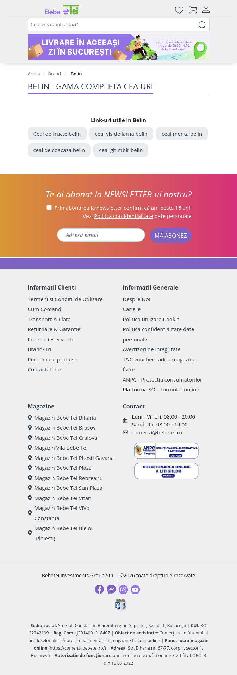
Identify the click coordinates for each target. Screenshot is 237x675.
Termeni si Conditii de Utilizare (65, 299)
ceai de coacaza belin (59, 149)
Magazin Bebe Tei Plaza (60, 467)
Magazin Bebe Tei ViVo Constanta (59, 513)
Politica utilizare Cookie (151, 319)
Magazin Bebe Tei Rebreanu (65, 477)
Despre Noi (136, 299)
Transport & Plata (49, 319)
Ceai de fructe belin (57, 133)
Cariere (132, 308)
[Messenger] (111, 589)
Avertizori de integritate (152, 349)
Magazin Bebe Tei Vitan (60, 497)
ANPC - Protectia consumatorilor (162, 379)
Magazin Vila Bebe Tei (58, 447)
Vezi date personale (137, 215)
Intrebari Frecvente (51, 339)
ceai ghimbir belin (121, 149)
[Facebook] (99, 589)
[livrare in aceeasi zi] (119, 47)
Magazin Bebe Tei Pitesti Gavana (71, 457)
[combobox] (119, 24)
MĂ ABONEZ (171, 235)
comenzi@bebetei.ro (157, 432)
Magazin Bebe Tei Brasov (62, 427)
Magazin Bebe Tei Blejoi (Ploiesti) (60, 533)
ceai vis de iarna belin (121, 133)
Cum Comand (45, 308)
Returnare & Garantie (54, 329)
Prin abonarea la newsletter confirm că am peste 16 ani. (123, 207)
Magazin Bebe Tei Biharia (62, 417)
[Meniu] (33, 10)
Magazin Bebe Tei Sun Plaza (65, 487)
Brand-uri (39, 349)
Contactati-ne (44, 369)
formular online (180, 389)
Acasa (34, 74)
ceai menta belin (182, 133)
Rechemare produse (52, 359)
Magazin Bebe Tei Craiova (63, 437)
